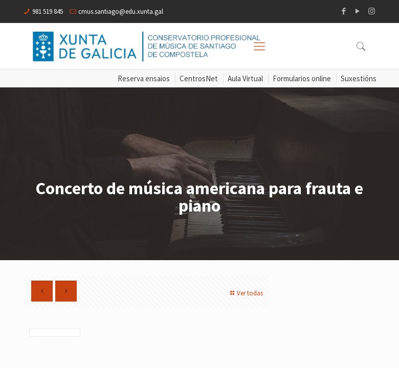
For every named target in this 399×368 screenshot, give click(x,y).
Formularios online (302, 78)
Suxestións (358, 78)
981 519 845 (47, 11)
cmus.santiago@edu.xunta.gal (120, 11)
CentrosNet (199, 78)
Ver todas (245, 293)
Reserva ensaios (144, 78)
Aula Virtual (245, 78)
